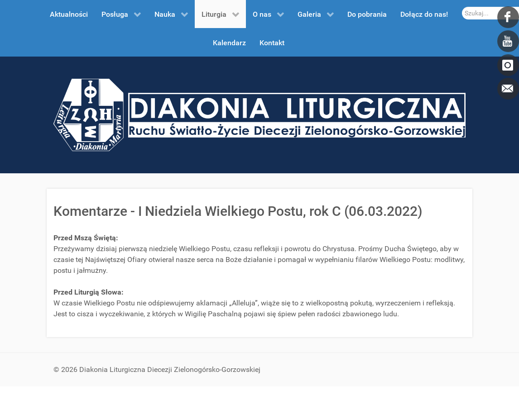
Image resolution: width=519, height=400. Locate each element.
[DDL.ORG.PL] (259, 114)
